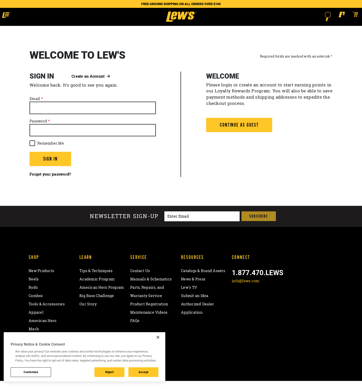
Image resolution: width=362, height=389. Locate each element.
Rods (33, 295)
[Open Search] (294, 16)
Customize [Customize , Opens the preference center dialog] (31, 372)
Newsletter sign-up (124, 224)
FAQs (134, 328)
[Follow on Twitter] (248, 300)
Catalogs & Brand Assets (203, 279)
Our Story (88, 312)
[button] (41, 16)
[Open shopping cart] (321, 16)
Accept (143, 372)
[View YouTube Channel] (272, 300)
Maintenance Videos (149, 320)
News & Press (193, 287)
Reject (109, 372)
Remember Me (50, 151)
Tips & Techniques (95, 279)
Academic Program (97, 287)
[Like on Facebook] (236, 300)
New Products (41, 279)
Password (38, 129)
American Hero (42, 328)
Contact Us (140, 279)
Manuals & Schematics (151, 287)
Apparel (36, 320)
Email (35, 107)
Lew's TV (189, 295)
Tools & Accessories (47, 312)
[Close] (158, 337)
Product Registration (149, 312)
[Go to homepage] (181, 21)
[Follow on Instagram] (260, 300)
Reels (34, 287)
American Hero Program (101, 295)
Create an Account (91, 84)
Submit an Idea (194, 304)
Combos (36, 304)
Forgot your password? (50, 182)
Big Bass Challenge (96, 304)
